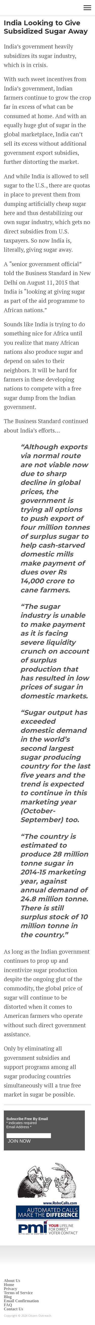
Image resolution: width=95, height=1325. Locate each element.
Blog (8, 1297)
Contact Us (13, 1309)
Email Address (18, 1127)
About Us (12, 1280)
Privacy (10, 1289)
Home (9, 1285)
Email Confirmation (21, 1301)
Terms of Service (18, 1293)
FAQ (8, 1305)
